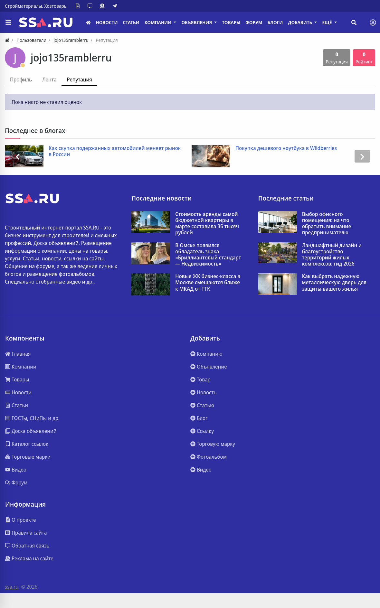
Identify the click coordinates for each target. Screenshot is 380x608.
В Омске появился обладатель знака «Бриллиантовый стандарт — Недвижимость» (208, 254)
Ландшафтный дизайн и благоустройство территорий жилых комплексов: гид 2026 (332, 254)
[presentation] (17, 156)
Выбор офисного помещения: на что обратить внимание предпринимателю (326, 223)
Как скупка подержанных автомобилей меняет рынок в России (115, 151)
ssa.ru (12, 586)
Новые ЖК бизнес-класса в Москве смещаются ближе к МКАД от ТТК (207, 282)
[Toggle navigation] (373, 22)
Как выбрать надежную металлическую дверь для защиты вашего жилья (334, 282)
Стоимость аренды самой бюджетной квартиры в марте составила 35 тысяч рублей (207, 223)
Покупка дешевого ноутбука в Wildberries (286, 148)
